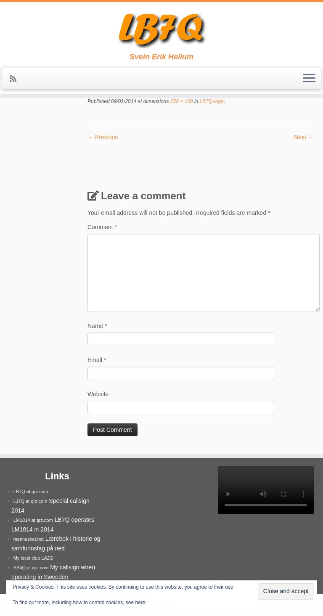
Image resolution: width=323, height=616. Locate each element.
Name (97, 326)
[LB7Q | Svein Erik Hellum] (161, 27)
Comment (102, 227)
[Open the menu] (309, 78)
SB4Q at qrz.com (31, 567)
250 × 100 (181, 101)
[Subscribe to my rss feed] (16, 79)
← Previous (102, 137)
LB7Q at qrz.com (30, 491)
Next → (304, 137)
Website (98, 394)
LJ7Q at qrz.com (30, 501)
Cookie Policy (162, 602)
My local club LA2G (33, 557)
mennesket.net (28, 539)
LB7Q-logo (211, 101)
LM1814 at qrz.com (33, 520)
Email (96, 360)
